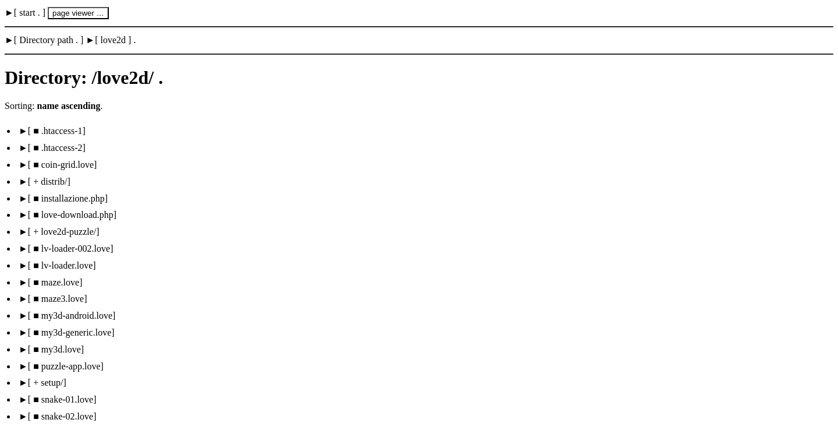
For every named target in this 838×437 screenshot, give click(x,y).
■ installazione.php (68, 198)
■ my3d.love (56, 349)
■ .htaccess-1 (56, 131)
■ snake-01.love (62, 399)
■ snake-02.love (62, 416)
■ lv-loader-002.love (70, 248)
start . (29, 12)
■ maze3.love (57, 299)
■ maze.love (55, 282)
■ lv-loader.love (62, 265)
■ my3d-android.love (71, 315)
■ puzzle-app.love (65, 366)
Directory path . (48, 40)
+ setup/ (47, 382)
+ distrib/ (49, 181)
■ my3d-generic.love (71, 332)
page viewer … (78, 13)
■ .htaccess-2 (56, 148)
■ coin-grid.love (62, 165)
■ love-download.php (72, 215)
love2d (113, 40)
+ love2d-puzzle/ (63, 232)
